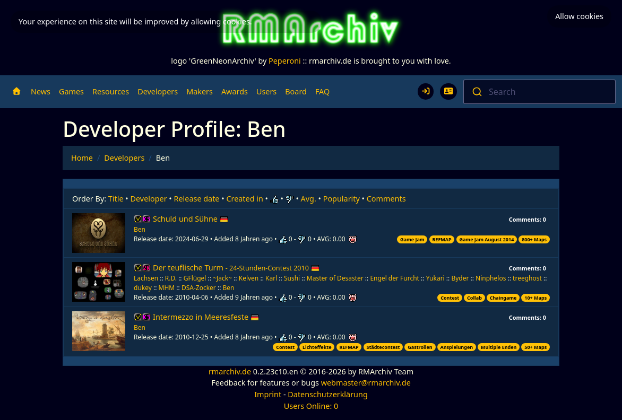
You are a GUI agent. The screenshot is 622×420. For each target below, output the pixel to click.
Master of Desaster (335, 278)
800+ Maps (534, 239)
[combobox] (539, 92)
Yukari (435, 278)
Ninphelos (491, 278)
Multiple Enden (499, 347)
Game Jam (412, 239)
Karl (271, 278)
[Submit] (476, 91)
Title (116, 199)
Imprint (267, 394)
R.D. (171, 278)
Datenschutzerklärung (327, 394)
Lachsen (146, 278)
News (40, 91)
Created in (244, 199)
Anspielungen (456, 347)
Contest (449, 297)
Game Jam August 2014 (486, 239)
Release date (197, 199)
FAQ (322, 91)
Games (71, 91)
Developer (149, 199)
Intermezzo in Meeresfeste (206, 317)
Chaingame (503, 297)
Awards (234, 91)
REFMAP (441, 239)
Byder (460, 278)
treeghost (527, 278)
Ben (139, 229)
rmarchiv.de (230, 371)
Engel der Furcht (394, 278)
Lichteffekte (317, 347)
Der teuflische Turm (236, 267)
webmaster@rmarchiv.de (366, 383)
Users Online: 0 (311, 406)
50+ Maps (535, 347)
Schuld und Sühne (190, 219)
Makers (199, 91)
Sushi (292, 278)
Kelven (249, 278)
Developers (157, 91)
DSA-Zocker (199, 287)
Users (266, 91)
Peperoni (285, 61)
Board (296, 91)
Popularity (341, 199)
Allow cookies (579, 16)
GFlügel (195, 278)
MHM (167, 287)
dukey (143, 287)
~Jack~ (222, 278)
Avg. (308, 199)
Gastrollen (420, 347)
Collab (474, 297)
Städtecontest (383, 347)
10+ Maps (535, 297)
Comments (386, 199)
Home (82, 158)
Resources (110, 91)
